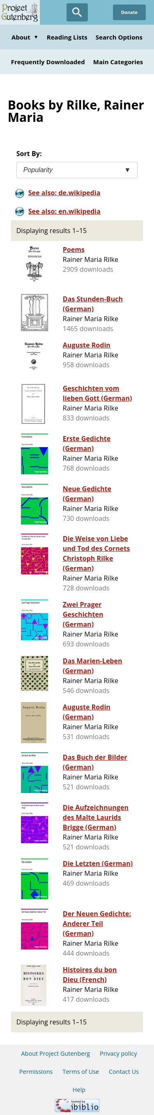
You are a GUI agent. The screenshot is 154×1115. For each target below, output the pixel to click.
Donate (129, 12)
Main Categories (118, 62)
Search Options (119, 37)
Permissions (36, 1071)
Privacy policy (118, 1053)
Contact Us (124, 1071)
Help (79, 1090)
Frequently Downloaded (48, 62)
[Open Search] (77, 12)
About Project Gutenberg (55, 1053)
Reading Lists (67, 37)
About (25, 37)
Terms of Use (80, 1071)
